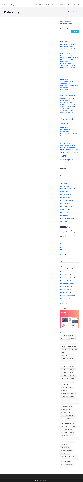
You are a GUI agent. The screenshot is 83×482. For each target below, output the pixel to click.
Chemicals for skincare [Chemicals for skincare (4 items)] (66, 110)
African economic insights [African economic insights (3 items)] (66, 75)
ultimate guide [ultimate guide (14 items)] (66, 159)
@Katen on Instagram (65, 21)
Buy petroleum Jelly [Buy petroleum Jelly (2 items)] (64, 104)
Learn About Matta (65, 203)
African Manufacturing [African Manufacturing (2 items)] (64, 76)
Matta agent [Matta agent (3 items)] (73, 145)
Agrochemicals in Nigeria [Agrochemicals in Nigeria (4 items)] (67, 81)
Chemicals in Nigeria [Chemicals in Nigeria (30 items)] (67, 121)
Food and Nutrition (65, 197)
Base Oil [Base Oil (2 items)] (76, 85)
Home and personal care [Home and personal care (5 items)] (67, 136)
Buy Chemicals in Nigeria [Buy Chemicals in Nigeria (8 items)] (69, 95)
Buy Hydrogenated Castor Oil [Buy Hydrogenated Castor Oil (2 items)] (66, 102)
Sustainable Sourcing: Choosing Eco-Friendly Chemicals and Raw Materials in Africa (69, 59)
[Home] (68, 11)
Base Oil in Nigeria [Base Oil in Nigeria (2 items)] (64, 87)
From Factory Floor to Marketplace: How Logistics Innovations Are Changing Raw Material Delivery (69, 46)
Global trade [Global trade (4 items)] (74, 133)
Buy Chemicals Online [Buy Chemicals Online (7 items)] (67, 98)
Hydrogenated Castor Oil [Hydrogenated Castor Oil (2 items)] (65, 138)
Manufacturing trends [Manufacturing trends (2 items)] (64, 145)
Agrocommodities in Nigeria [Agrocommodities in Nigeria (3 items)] (67, 85)
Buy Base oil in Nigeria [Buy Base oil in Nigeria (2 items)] (64, 91)
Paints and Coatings (65, 212)
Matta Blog (9, 4)
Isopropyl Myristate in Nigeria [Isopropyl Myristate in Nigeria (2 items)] (66, 143)
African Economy (64, 180)
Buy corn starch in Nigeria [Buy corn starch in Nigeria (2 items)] (65, 100)
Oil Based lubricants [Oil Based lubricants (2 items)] (71, 147)
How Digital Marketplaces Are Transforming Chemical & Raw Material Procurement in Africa (67, 65)
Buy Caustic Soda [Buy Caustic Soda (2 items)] (73, 91)
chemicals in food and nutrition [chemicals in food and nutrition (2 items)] (66, 112)
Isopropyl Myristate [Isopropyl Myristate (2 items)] (64, 141)
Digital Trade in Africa (65, 194)
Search (75, 31)
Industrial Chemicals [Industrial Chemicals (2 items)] (64, 140)
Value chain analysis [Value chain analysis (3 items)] (65, 162)
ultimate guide (63, 221)
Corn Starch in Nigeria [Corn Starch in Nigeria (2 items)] (64, 131)
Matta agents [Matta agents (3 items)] (63, 147)
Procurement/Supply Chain (67, 218)
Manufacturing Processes (66, 206)
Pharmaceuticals (64, 215)
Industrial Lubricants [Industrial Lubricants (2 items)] (73, 140)
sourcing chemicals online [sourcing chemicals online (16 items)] (69, 154)
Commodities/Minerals (66, 191)
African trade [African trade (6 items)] (64, 79)
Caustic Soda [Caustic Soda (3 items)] (72, 104)
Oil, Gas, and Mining (65, 209)
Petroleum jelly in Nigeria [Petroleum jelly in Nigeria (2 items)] (73, 149)
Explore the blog (64, 28)
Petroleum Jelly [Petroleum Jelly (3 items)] (64, 149)
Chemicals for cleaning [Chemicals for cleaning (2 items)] (64, 108)
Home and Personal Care (66, 200)
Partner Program (75, 11)
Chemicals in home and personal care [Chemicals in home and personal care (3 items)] (68, 115)
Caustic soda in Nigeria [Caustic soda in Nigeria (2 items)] (65, 106)
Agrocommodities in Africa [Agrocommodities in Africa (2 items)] (65, 83)
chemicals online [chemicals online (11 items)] (67, 127)
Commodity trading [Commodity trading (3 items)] (65, 129)
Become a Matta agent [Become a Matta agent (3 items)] (65, 89)
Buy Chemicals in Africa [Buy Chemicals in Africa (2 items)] (65, 93)
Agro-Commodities (65, 183)
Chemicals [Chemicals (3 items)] (72, 106)
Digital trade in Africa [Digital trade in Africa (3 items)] (65, 133)
